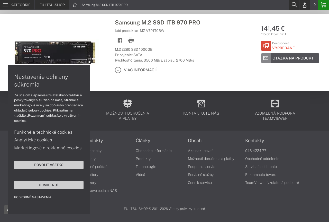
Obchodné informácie (154, 151)
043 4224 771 (256, 151)
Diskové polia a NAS (100, 191)
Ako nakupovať (200, 151)
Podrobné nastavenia (32, 197)
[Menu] (17, 5)
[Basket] (323, 5)
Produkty (93, 140)
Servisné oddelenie (261, 167)
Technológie (146, 167)
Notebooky (93, 151)
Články (143, 140)
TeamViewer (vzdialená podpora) (272, 183)
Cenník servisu (200, 183)
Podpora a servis (201, 167)
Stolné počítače (96, 167)
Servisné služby (201, 175)
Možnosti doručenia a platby (211, 159)
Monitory (91, 175)
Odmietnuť (49, 185)
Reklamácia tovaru (260, 175)
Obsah (195, 140)
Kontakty (254, 140)
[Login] (304, 5)
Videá (140, 175)
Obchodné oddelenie (262, 159)
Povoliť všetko (48, 165)
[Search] (294, 5)
